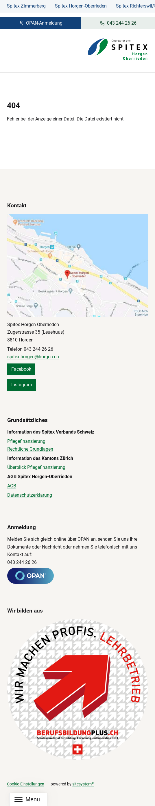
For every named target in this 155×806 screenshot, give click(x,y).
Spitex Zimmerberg (26, 6)
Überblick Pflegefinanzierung (36, 467)
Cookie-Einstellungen (25, 784)
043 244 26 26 (117, 23)
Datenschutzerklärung (29, 495)
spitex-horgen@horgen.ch (33, 356)
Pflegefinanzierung (26, 441)
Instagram (21, 385)
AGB (11, 486)
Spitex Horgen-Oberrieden (81, 6)
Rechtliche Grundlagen (30, 449)
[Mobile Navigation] (27, 799)
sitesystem (83, 784)
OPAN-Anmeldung (40, 23)
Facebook (21, 369)
